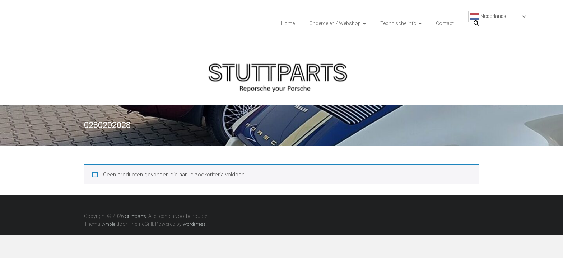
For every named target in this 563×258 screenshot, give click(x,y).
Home (288, 23)
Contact (445, 23)
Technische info (398, 23)
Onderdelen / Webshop (335, 23)
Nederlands (488, 16)
